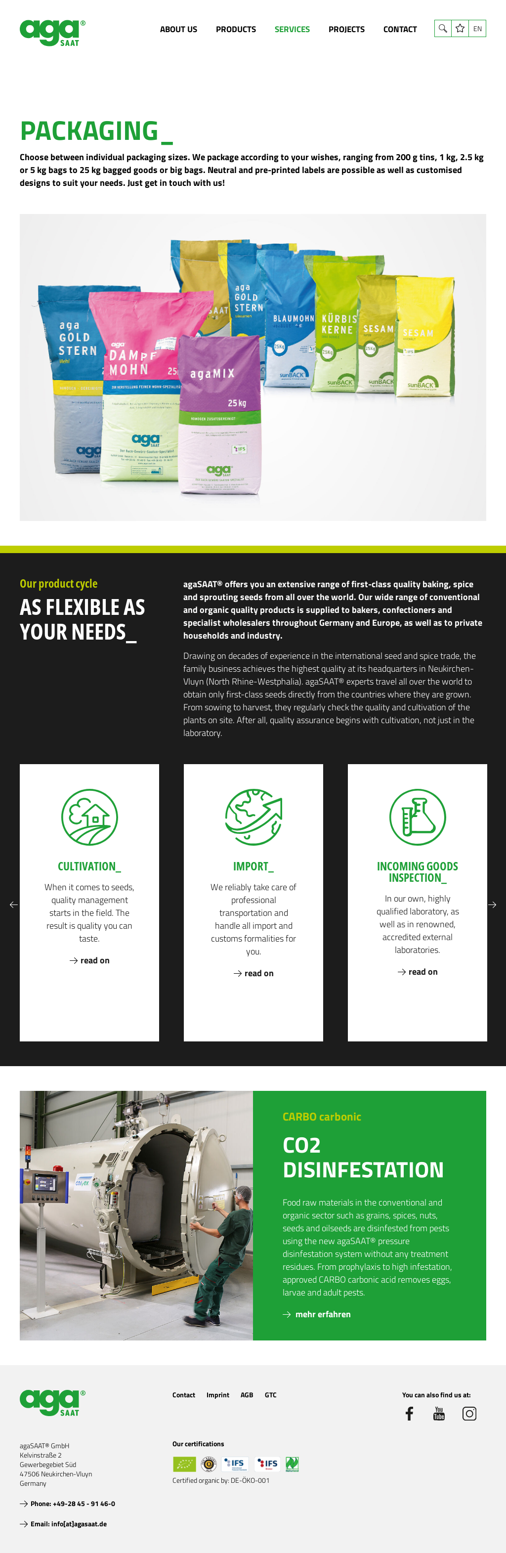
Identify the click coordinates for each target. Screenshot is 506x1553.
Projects (347, 29)
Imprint (218, 1394)
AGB (247, 1394)
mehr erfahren (322, 1314)
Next (492, 904)
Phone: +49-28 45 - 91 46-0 (73, 1503)
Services (292, 29)
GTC (271, 1394)
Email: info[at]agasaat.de (69, 1523)
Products (236, 29)
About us (178, 29)
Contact (400, 29)
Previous (13, 904)
